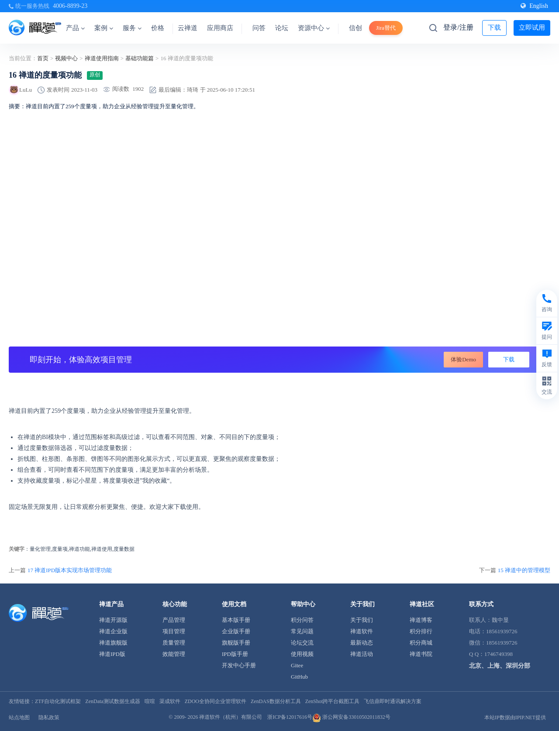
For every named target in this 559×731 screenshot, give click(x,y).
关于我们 (361, 620)
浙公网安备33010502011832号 (351, 717)
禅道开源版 (113, 620)
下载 (494, 27)
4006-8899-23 (70, 6)
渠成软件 (169, 701)
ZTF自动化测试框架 (58, 701)
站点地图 (19, 717)
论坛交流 (302, 642)
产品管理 (173, 620)
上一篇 (60, 570)
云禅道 (187, 27)
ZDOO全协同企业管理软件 (215, 701)
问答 (259, 27)
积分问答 (302, 620)
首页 (42, 58)
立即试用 (532, 27)
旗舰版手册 (236, 642)
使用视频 (302, 654)
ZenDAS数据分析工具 (276, 701)
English (534, 6)
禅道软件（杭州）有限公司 (230, 717)
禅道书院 (421, 654)
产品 (75, 27)
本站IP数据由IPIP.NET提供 (515, 717)
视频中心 (66, 58)
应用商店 (220, 27)
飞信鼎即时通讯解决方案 (392, 701)
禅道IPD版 (112, 654)
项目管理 (173, 631)
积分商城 (421, 642)
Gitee (297, 665)
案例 (103, 27)
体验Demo (463, 359)
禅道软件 (361, 631)
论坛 (281, 27)
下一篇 (514, 570)
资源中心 (314, 27)
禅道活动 (361, 654)
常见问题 (302, 631)
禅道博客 (421, 620)
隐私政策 (48, 717)
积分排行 (421, 631)
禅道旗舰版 (113, 642)
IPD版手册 (235, 654)
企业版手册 (236, 631)
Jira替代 (386, 27)
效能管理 (173, 654)
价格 (157, 27)
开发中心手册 (239, 665)
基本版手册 (236, 620)
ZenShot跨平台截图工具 (332, 701)
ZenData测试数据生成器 (112, 701)
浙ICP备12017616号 (289, 717)
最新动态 (361, 642)
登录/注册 (458, 27)
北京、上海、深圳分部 (499, 665)
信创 (355, 27)
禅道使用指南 (102, 58)
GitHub (299, 676)
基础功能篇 (139, 58)
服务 (132, 27)
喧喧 (150, 701)
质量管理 (173, 642)
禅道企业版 (113, 631)
